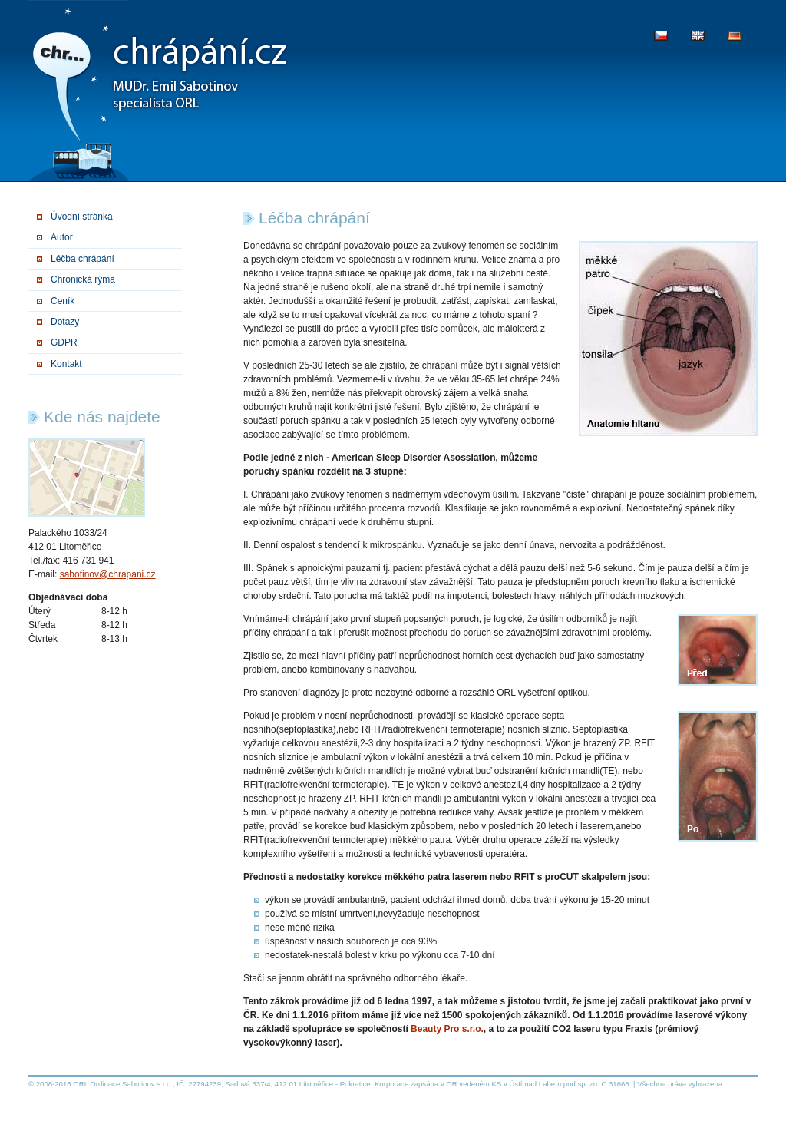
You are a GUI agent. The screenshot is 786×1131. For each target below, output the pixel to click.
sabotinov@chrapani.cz (108, 574)
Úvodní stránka (82, 216)
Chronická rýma (83, 279)
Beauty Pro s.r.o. (447, 1029)
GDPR (64, 342)
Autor (62, 237)
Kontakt (66, 364)
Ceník (62, 301)
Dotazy (65, 321)
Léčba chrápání (82, 258)
